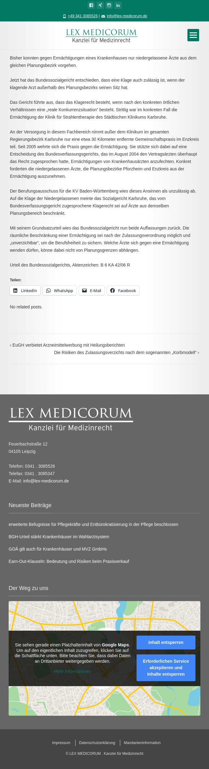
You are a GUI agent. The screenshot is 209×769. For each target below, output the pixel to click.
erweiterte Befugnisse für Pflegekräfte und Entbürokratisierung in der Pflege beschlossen (93, 524)
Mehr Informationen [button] (72, 671)
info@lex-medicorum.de (127, 16)
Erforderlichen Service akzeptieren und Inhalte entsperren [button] (166, 668)
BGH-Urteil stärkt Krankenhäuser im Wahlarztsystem (59, 536)
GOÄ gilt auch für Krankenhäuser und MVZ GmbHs (58, 549)
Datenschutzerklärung (97, 743)
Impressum (61, 743)
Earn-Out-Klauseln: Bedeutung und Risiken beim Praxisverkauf (69, 561)
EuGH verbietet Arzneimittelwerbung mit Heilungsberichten (67, 345)
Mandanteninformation (142, 743)
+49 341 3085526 (83, 16)
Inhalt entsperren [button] (166, 642)
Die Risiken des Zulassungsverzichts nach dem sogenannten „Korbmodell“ (126, 352)
